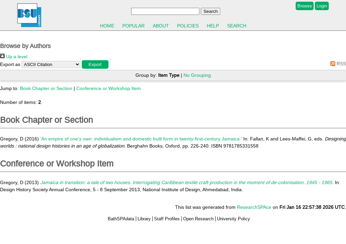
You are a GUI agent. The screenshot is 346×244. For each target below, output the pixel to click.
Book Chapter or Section (46, 88)
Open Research (198, 218)
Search (236, 25)
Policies (188, 25)
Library (144, 218)
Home (107, 25)
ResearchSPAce (254, 207)
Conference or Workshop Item (108, 88)
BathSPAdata (121, 218)
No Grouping (197, 75)
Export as (10, 64)
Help (213, 25)
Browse (304, 5)
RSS (337, 63)
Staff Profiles (167, 218)
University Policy (233, 218)
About (161, 25)
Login (322, 5)
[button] (95, 64)
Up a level (13, 56)
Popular (133, 25)
